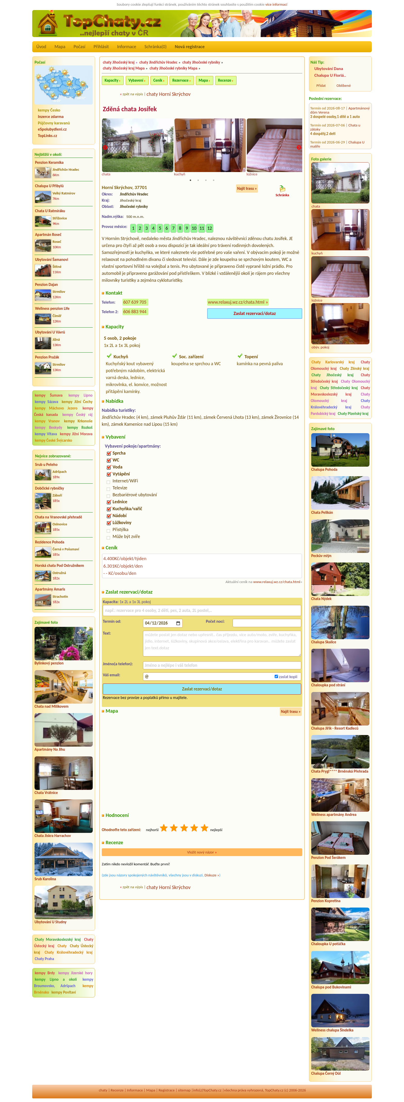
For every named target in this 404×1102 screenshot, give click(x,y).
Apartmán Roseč (48, 234)
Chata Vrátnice (46, 792)
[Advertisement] (63, 1034)
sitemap (184, 1090)
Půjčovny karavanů (54, 123)
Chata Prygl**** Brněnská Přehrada (339, 771)
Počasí (80, 46)
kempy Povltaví (64, 992)
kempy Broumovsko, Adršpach (63, 982)
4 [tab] (213, 180)
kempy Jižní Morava (76, 434)
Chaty (62, 946)
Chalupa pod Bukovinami (331, 987)
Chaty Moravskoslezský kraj (58, 939)
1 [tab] (190, 180)
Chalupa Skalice (323, 642)
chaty (103, 1090)
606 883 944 (134, 312)
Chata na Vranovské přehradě (58, 517)
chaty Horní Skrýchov (169, 94)
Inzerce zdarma (51, 116)
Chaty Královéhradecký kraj (68, 952)
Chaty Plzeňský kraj (353, 413)
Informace (126, 46)
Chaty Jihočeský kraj (333, 375)
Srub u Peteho (46, 464)
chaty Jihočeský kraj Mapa (124, 68)
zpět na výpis (133, 94)
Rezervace (180, 80)
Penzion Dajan (46, 284)
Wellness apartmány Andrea (334, 814)
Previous (105, 148)
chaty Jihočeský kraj (118, 62)
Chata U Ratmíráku (50, 211)
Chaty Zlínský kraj (354, 368)
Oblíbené (343, 85)
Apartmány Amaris (50, 589)
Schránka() (156, 46)
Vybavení (136, 80)
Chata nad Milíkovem (52, 706)
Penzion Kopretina (325, 901)
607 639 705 (134, 302)
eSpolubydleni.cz (52, 129)
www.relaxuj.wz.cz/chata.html (236, 302)
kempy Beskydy (48, 427)
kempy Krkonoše (78, 421)
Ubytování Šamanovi (51, 259)
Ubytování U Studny (50, 922)
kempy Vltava (46, 434)
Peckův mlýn (321, 555)
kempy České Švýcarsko (53, 440)
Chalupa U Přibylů (49, 186)
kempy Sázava (46, 401)
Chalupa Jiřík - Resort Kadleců (334, 728)
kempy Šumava (49, 395)
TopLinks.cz (47, 135)
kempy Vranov (47, 421)
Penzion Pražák (47, 357)
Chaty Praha (44, 958)
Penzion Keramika (49, 162)
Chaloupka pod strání (328, 685)
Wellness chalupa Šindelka (332, 1030)
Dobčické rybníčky (49, 488)
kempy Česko (49, 110)
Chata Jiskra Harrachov (53, 835)
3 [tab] (205, 180)
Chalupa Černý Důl (326, 1073)
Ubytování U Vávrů (50, 332)
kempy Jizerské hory (75, 973)
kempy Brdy (45, 973)
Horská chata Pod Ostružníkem (59, 565)
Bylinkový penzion (49, 663)
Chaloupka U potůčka (328, 944)
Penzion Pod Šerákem (328, 857)
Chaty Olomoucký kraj (340, 397)
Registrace (166, 1090)
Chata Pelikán (322, 512)
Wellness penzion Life (52, 308)
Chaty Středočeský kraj (339, 388)
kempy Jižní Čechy (77, 401)
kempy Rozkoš (79, 427)
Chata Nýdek (321, 598)
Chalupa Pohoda (324, 469)
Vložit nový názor (202, 852)
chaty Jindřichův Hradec (158, 62)
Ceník (157, 80)
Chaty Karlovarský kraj (333, 362)
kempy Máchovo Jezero (56, 408)
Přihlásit (101, 46)
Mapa (59, 46)
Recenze (224, 80)
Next (299, 148)
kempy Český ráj (77, 414)
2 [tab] (198, 180)
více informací (276, 4)
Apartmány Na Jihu (50, 749)
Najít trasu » (247, 189)
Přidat (321, 85)
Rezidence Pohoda (49, 542)
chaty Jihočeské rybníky (201, 62)
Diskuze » (212, 875)
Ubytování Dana (328, 68)
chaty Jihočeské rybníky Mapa (173, 68)
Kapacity (111, 80)
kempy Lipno (80, 395)
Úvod (41, 46)
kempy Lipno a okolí (56, 979)
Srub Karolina (45, 879)
